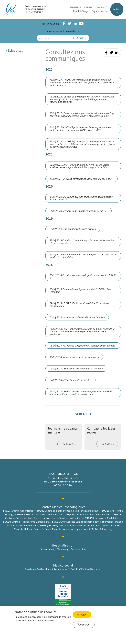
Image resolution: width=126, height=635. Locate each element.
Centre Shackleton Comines (67, 518)
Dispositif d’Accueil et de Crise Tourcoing (88, 514)
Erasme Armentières (22, 510)
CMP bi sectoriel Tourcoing (48, 514)
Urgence (75, 7)
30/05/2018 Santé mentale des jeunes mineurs (73, 357)
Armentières (47, 549)
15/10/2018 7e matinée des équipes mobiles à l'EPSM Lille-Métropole (80, 290)
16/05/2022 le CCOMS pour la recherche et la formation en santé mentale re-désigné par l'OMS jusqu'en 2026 (80, 129)
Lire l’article (68, 444)
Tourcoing (62, 549)
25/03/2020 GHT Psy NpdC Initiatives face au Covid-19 (78, 210)
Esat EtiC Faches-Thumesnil (85, 569)
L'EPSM (88, 7)
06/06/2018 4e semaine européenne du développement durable (82, 345)
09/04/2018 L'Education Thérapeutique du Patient (75, 368)
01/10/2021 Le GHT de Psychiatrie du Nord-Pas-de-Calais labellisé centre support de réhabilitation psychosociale (79, 166)
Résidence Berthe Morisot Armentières (46, 569)
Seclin (74, 549)
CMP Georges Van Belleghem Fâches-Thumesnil (86, 521)
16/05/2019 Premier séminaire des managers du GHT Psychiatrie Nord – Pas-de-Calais (83, 256)
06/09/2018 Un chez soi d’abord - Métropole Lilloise (76, 317)
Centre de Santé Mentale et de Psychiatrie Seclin (71, 510)
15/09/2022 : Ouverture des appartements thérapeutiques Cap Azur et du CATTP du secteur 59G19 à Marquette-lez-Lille (82, 114)
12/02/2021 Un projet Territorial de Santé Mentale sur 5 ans (81, 178)
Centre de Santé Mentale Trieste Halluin (27, 518)
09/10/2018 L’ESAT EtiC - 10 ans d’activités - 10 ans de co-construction (79, 305)
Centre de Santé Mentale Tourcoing (53, 529)
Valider (80, 37)
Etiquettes (15, 50)
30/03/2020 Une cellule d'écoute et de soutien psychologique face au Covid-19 (81, 198)
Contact (101, 7)
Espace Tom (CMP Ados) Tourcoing (93, 529)
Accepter (81, 614)
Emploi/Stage (80, 11)
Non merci (83, 624)
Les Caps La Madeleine (105, 518)
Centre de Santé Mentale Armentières (79, 525)
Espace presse (99, 11)
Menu (116, 9)
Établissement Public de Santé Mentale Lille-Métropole (37, 9)
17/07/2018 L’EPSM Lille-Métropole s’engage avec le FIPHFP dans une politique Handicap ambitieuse (81, 393)
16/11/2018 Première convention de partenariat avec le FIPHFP (83, 275)
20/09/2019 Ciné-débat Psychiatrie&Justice (72, 229)
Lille (83, 549)
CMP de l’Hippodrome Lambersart (30, 521)
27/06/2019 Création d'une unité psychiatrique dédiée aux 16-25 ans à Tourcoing (82, 242)
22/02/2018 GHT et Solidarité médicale (70, 380)
